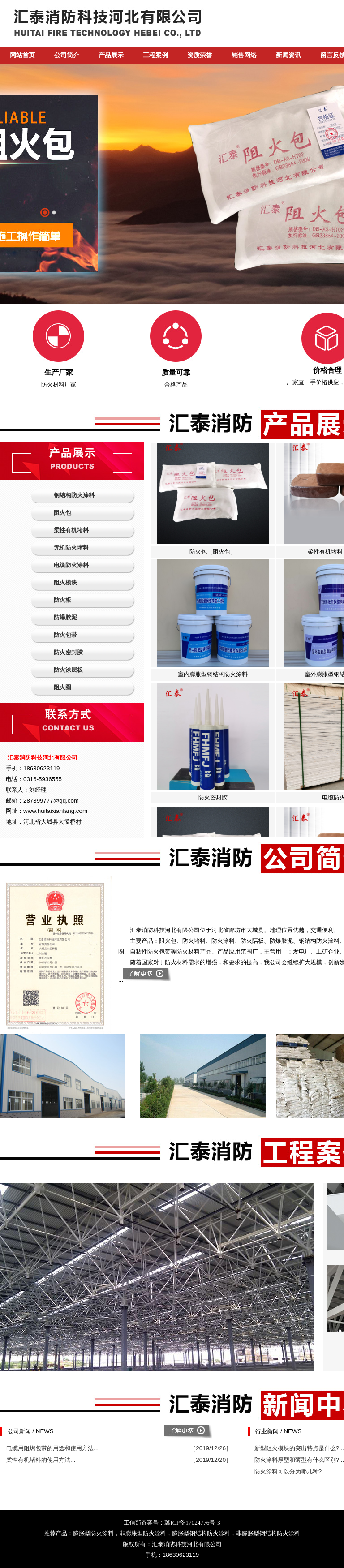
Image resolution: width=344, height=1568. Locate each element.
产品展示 (111, 55)
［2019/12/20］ (211, 1459)
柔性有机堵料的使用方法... (40, 1459)
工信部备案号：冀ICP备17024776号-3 (172, 1522)
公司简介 (66, 55)
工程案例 (155, 55)
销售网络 (244, 55)
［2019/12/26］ (211, 1448)
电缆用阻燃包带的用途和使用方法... (52, 1448)
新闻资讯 (288, 55)
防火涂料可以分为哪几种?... (291, 1471)
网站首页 (22, 55)
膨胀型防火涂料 (93, 1533)
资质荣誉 (199, 55)
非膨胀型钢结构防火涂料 (268, 1533)
